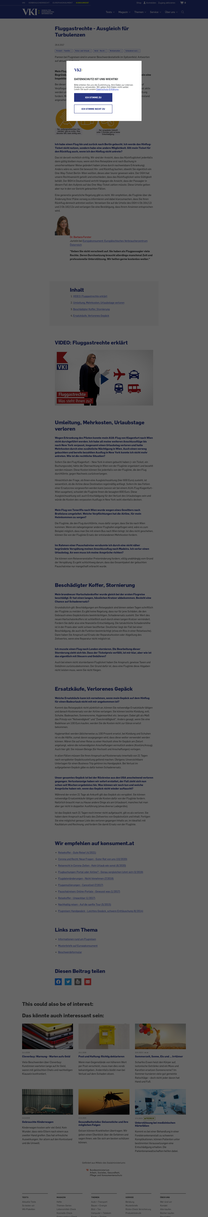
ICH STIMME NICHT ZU (93, 109)
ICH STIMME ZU (93, 97)
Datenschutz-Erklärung (107, 89)
